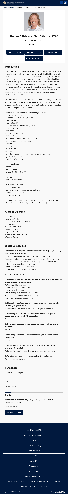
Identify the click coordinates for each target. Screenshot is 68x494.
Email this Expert (34, 52)
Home (5, 7)
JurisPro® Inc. (21, 492)
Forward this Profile (34, 59)
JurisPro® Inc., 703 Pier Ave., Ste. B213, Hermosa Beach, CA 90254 (34, 482)
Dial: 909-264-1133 (15, 52)
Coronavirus (12, 7)
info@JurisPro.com (27, 487)
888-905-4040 (42, 487)
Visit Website (52, 52)
